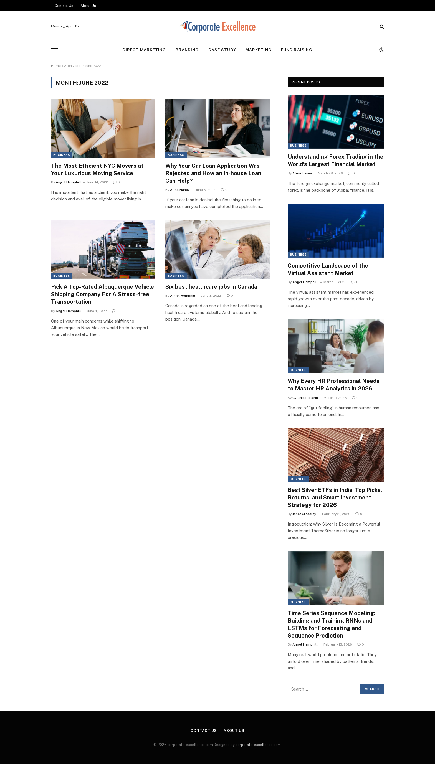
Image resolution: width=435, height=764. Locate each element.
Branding (187, 50)
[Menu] (54, 50)
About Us (88, 6)
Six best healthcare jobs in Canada (211, 286)
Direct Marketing (144, 50)
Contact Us (64, 6)
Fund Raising (296, 50)
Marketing (259, 50)
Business (61, 154)
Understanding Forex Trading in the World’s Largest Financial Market (335, 160)
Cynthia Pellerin (305, 398)
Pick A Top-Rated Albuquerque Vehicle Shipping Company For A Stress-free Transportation (102, 294)
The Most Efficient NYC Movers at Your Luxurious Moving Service (97, 170)
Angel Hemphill (68, 182)
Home (56, 66)
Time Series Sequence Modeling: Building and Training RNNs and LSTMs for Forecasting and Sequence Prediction (331, 624)
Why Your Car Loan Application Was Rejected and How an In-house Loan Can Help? (213, 173)
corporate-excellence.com (258, 745)
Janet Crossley (304, 514)
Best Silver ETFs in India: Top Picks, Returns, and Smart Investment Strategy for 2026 (335, 497)
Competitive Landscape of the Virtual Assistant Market (328, 269)
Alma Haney (180, 190)
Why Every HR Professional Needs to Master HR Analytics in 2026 (334, 385)
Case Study (222, 50)
